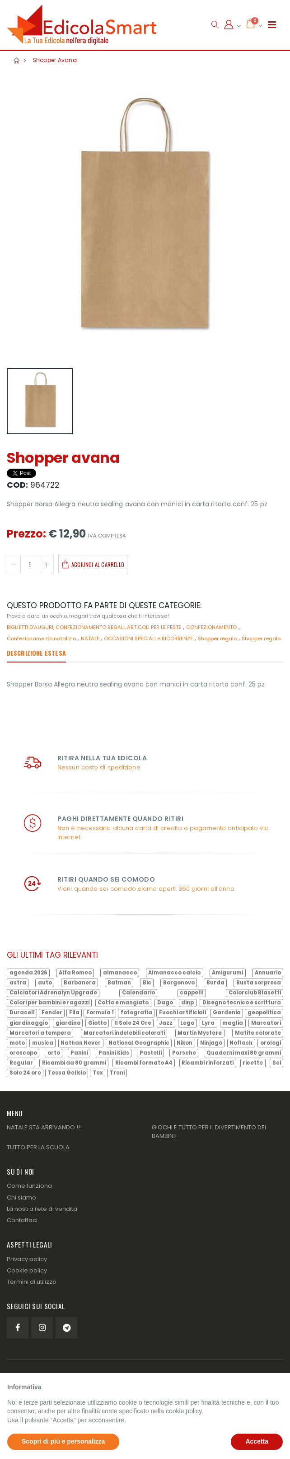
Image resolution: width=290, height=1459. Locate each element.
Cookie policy (27, 1270)
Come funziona (29, 1185)
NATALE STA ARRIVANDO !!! (44, 1127)
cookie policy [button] (183, 1411)
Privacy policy (27, 1259)
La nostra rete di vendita (42, 1209)
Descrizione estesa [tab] (36, 653)
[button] (214, 25)
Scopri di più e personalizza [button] (63, 1441)
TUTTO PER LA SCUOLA (38, 1147)
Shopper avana (55, 60)
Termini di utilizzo (31, 1281)
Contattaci (22, 1220)
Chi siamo (21, 1197)
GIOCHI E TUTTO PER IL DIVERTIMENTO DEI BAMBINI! (209, 1131)
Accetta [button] (256, 1441)
